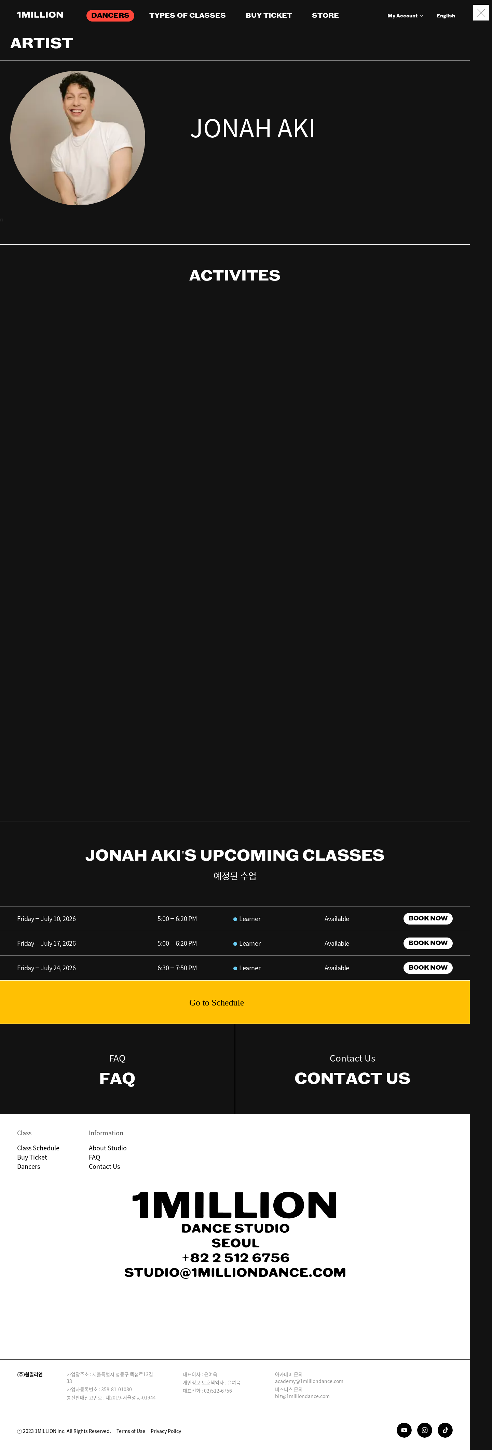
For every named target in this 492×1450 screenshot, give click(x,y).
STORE (325, 15)
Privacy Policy (166, 1430)
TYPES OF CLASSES (187, 15)
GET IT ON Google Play (267, 1335)
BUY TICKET (269, 15)
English (446, 16)
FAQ (94, 1157)
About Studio (108, 1147)
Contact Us (104, 1166)
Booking (481, 1411)
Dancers (28, 1166)
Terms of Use (131, 1430)
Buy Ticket (32, 1157)
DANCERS (110, 15)
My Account (406, 16)
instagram (197, 159)
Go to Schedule (216, 1003)
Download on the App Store (202, 1335)
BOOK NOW (428, 919)
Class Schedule (38, 1147)
